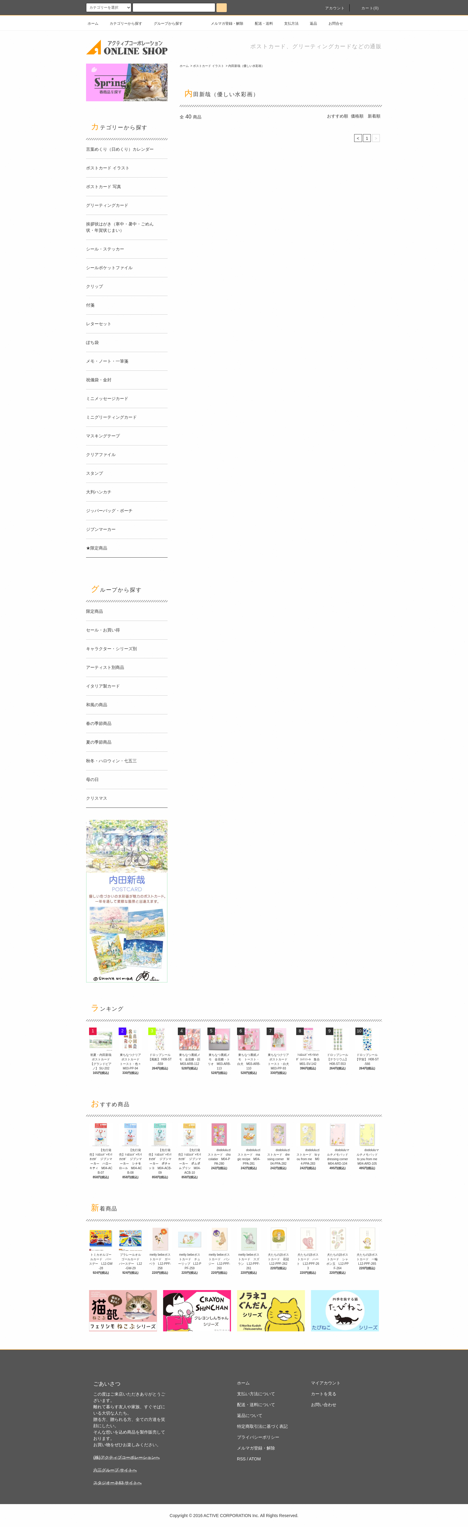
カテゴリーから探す (122, 23)
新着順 (374, 116)
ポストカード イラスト (208, 66)
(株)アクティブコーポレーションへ (126, 1457)
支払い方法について (256, 1393)
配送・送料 (260, 23)
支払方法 (288, 23)
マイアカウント (326, 1383)
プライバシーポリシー (258, 1437)
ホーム (93, 23)
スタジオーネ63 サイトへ (117, 1482)
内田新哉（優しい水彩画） (246, 66)
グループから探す (164, 23)
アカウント (331, 8)
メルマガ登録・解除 (223, 23)
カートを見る (323, 1393)
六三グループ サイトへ (115, 1470)
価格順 (357, 116)
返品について (249, 1415)
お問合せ (332, 23)
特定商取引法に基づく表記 (262, 1426)
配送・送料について (256, 1404)
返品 (310, 23)
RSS (241, 1458)
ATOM (255, 1458)
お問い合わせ (323, 1404)
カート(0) (366, 8)
